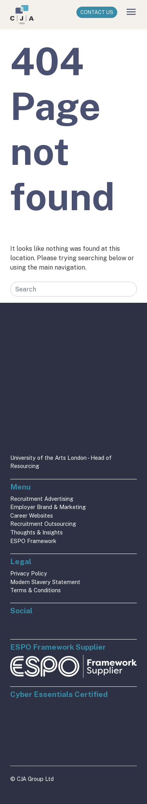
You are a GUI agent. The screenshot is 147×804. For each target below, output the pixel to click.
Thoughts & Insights (36, 532)
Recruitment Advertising (41, 498)
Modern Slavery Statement (45, 582)
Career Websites (31, 515)
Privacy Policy (28, 573)
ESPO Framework (33, 541)
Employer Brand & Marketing (48, 507)
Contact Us (96, 12)
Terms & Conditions (35, 590)
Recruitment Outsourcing (43, 523)
